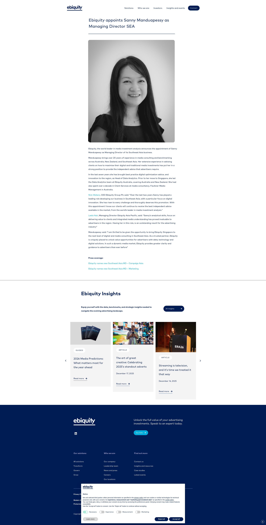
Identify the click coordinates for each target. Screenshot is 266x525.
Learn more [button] (90, 519)
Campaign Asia (115, 263)
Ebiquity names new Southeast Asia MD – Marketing (113, 268)
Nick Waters (94, 194)
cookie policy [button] (169, 500)
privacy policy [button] (138, 498)
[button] (66, 361)
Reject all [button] (161, 519)
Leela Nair (93, 215)
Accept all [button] (176, 519)
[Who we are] (143, 8)
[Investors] (157, 8)
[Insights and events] (175, 8)
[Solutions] (128, 8)
